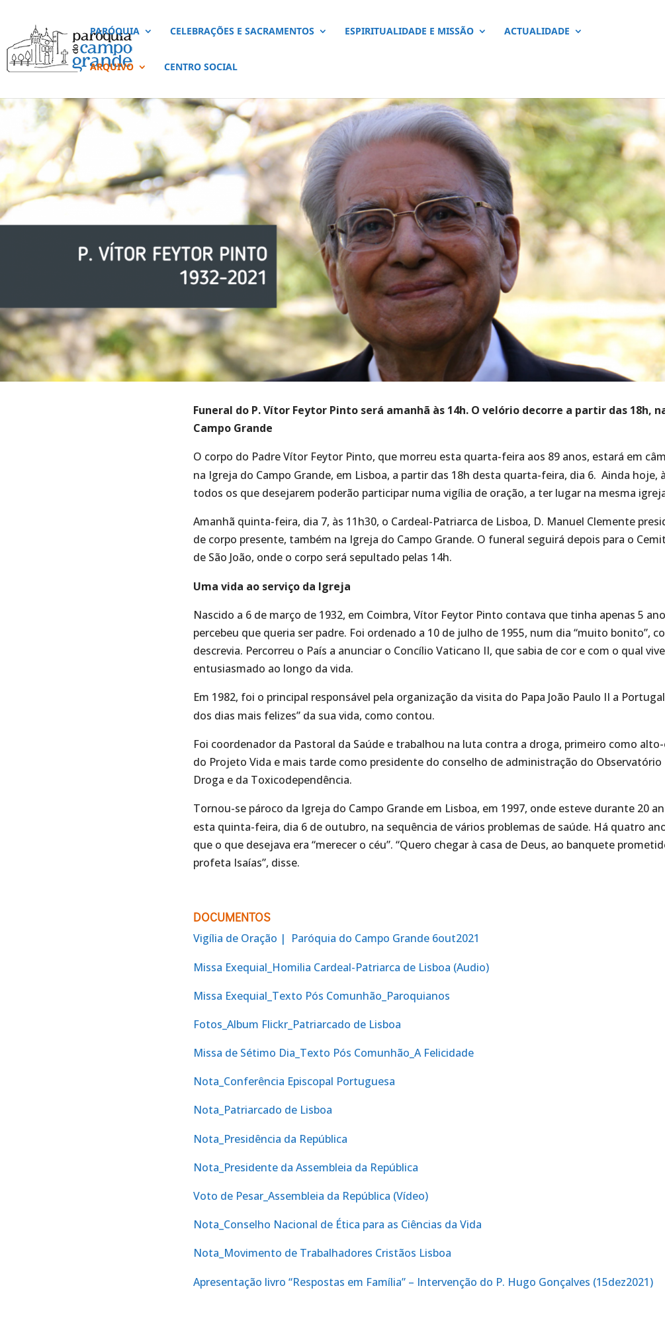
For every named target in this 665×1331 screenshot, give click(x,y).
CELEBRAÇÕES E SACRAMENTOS (242, 32)
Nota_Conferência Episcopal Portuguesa (294, 1081)
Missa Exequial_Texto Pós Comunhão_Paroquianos (321, 995)
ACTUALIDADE (537, 32)
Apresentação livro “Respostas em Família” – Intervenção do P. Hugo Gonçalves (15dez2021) (423, 1282)
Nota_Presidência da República (270, 1139)
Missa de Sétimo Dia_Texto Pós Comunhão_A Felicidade (333, 1052)
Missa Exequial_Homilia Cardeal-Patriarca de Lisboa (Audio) (341, 967)
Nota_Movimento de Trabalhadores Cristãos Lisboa (322, 1253)
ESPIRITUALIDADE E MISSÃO (409, 32)
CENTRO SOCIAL (201, 67)
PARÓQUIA (115, 32)
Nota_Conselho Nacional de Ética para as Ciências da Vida (337, 1224)
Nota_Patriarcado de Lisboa (262, 1109)
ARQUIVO (112, 67)
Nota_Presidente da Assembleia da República (305, 1167)
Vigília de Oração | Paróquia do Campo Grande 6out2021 (336, 938)
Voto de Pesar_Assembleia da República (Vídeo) (310, 1196)
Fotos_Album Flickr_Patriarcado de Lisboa (297, 1024)
